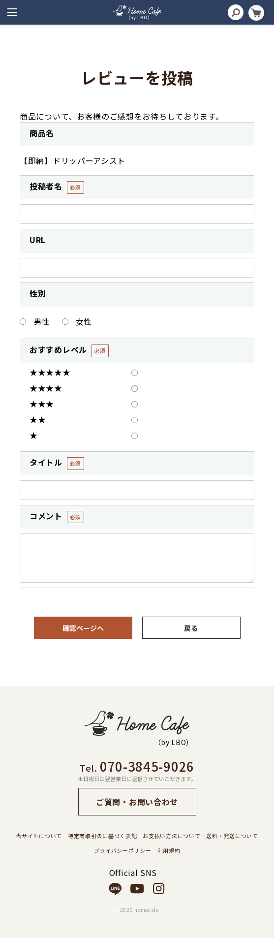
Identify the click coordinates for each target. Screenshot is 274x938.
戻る (191, 628)
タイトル (46, 462)
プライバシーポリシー (123, 850)
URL (38, 240)
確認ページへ (83, 628)
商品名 (42, 133)
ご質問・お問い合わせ (137, 802)
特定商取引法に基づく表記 (102, 836)
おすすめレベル (58, 349)
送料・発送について (232, 836)
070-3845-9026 (147, 766)
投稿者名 (46, 186)
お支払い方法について (171, 836)
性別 (38, 293)
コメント (46, 516)
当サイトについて (39, 836)
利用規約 (169, 850)
